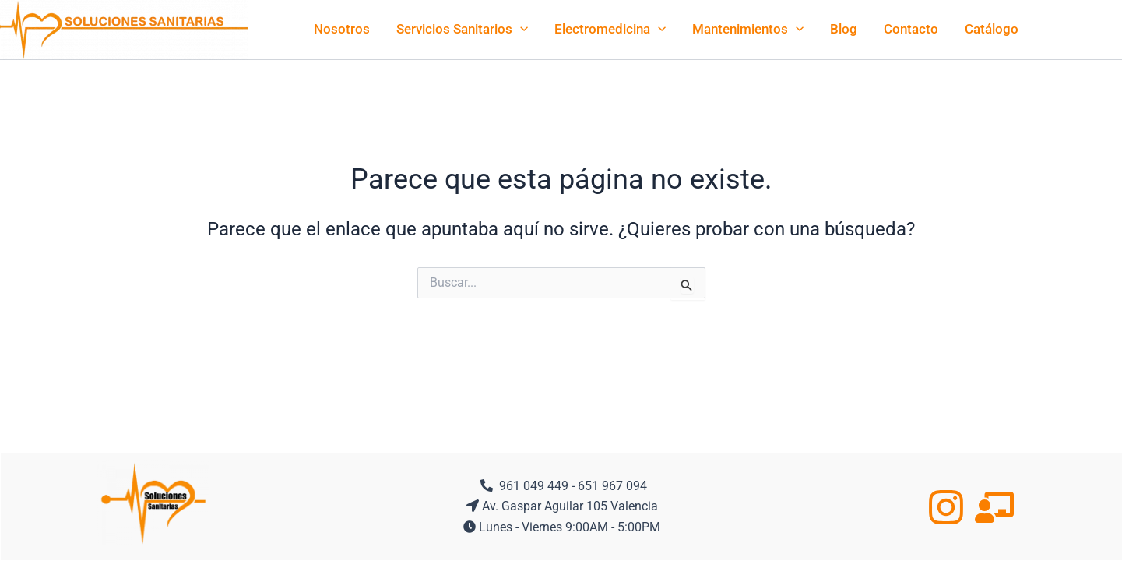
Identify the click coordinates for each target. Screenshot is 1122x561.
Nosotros (342, 29)
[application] (520, 29)
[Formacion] (994, 507)
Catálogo (991, 29)
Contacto (911, 29)
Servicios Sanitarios (462, 29)
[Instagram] (946, 507)
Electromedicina (610, 29)
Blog (843, 29)
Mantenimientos (748, 29)
